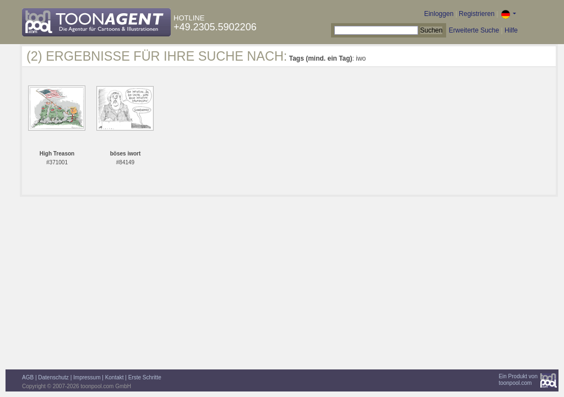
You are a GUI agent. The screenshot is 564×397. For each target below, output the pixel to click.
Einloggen (438, 14)
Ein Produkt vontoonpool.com (518, 379)
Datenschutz (53, 377)
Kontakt (114, 377)
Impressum (86, 377)
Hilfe (511, 30)
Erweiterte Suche (474, 30)
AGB (28, 377)
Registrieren (477, 14)
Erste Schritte (144, 377)
